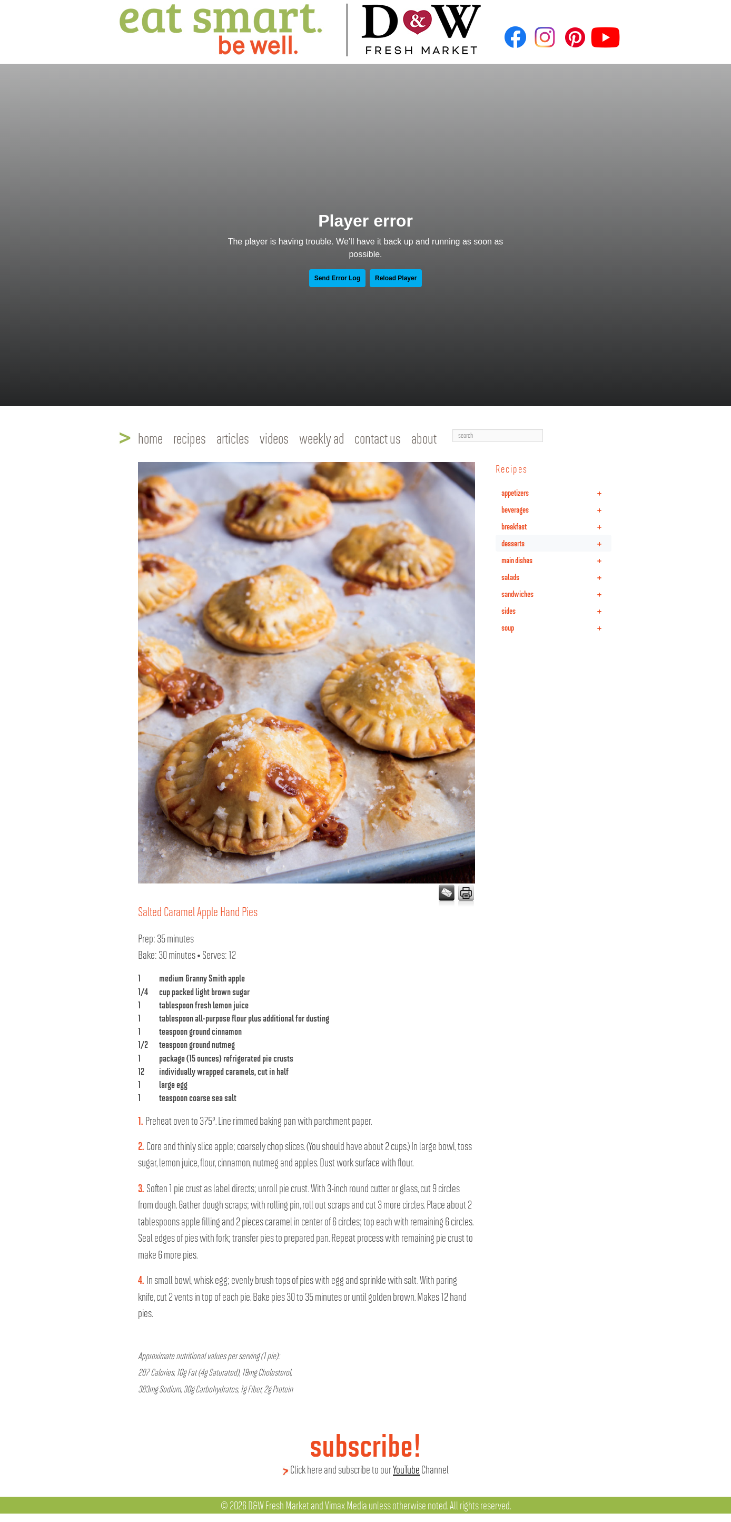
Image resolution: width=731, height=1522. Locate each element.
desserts (556, 543)
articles (232, 438)
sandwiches (556, 593)
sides (556, 610)
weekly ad (321, 438)
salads (556, 576)
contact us (377, 438)
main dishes (556, 560)
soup (556, 627)
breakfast (556, 526)
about (424, 438)
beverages (556, 509)
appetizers (556, 492)
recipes (189, 438)
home (150, 438)
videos (274, 438)
